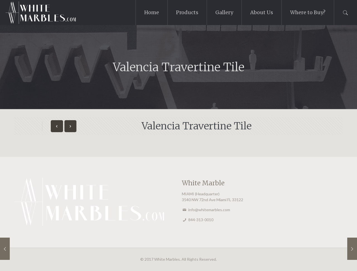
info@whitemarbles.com (209, 209)
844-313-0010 (200, 219)
